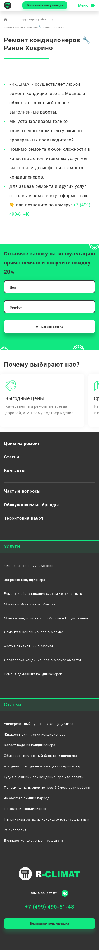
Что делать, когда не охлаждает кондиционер (43, 766)
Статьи (11, 456)
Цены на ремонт (22, 443)
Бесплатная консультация (45, 5)
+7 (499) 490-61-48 (49, 907)
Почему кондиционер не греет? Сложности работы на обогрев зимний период (47, 793)
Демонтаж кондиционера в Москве (33, 632)
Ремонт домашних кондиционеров (33, 674)
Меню (83, 5)
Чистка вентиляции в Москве (28, 566)
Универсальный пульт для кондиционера (39, 724)
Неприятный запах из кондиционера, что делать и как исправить (46, 825)
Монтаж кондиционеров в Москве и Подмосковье (46, 618)
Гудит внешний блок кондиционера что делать (43, 777)
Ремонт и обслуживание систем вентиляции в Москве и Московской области (43, 599)
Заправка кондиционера (24, 580)
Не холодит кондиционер (25, 809)
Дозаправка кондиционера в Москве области (42, 660)
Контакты (14, 470)
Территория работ (24, 518)
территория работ (33, 19)
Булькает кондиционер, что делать (33, 841)
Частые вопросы (22, 491)
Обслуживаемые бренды (31, 504)
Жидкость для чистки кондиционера (35, 734)
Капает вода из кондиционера (29, 745)
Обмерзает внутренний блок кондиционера (40, 756)
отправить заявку (49, 326)
